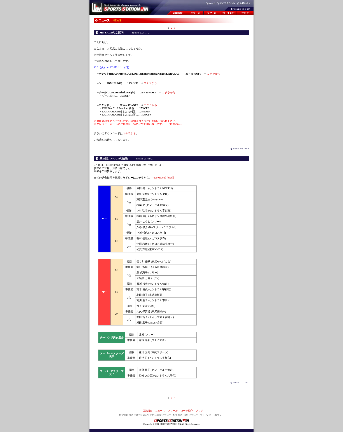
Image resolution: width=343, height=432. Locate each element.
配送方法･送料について (185, 415)
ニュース (160, 410)
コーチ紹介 (187, 410)
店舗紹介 (147, 410)
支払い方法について (160, 415)
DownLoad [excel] (164, 177)
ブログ (199, 410)
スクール (173, 410)
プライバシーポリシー (212, 415)
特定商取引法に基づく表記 (133, 415)
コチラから (213, 73)
